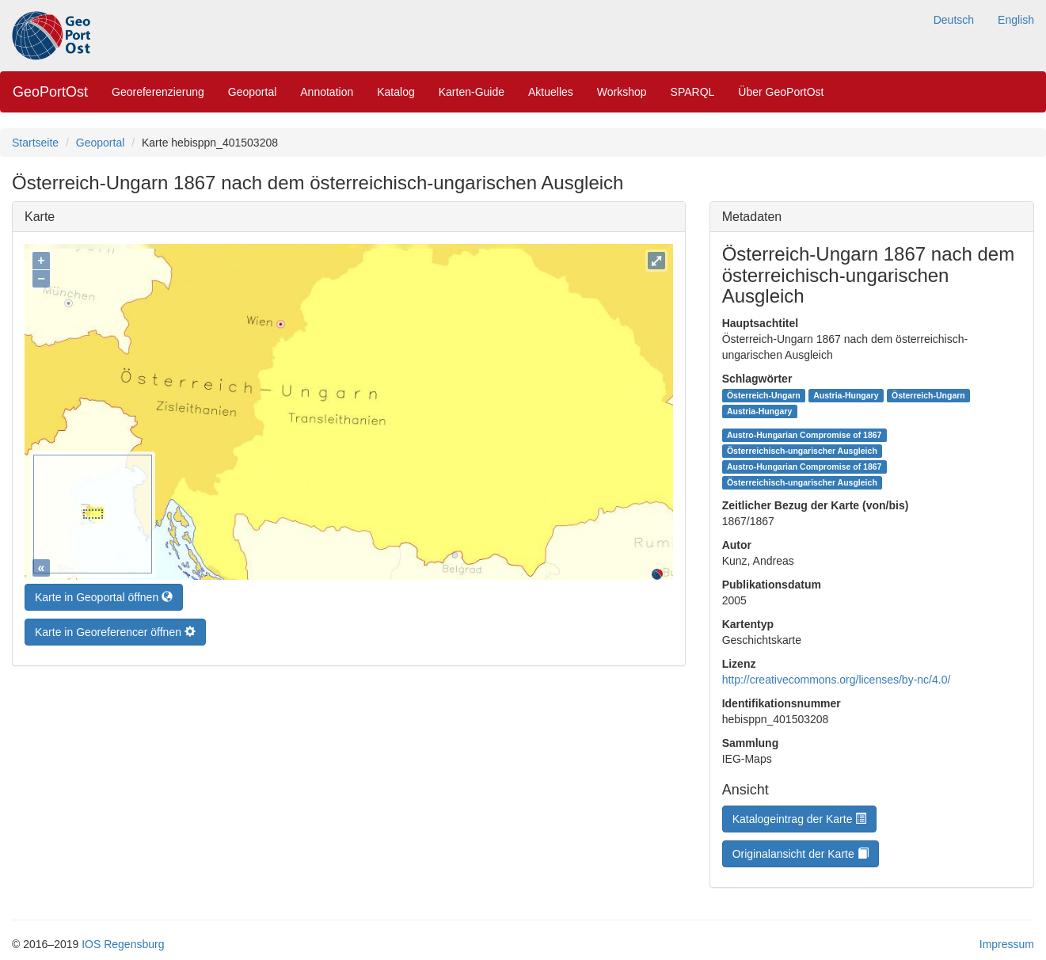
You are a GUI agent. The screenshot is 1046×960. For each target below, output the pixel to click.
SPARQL (693, 92)
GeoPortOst (50, 92)
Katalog (395, 92)
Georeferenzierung (158, 92)
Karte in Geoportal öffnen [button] (104, 593)
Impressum (1006, 944)
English (1016, 19)
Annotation (326, 92)
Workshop (622, 92)
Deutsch (954, 19)
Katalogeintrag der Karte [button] (799, 819)
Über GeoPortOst (780, 92)
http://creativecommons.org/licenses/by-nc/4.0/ (836, 679)
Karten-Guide (471, 92)
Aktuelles (550, 92)
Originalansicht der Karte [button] (800, 854)
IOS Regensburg (123, 944)
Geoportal (252, 92)
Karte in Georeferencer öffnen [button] (115, 628)
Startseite (35, 142)
